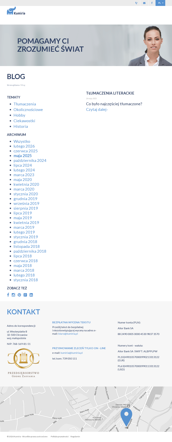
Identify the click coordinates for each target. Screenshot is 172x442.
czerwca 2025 (26, 150)
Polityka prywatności (60, 436)
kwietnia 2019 (26, 222)
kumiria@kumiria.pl (71, 352)
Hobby (19, 115)
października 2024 (30, 160)
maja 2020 (23, 179)
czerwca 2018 (26, 260)
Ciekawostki (24, 120)
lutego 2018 (24, 275)
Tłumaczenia (25, 103)
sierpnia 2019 (26, 208)
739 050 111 (70, 358)
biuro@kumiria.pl (68, 333)
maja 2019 (23, 217)
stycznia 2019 (26, 236)
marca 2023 (24, 174)
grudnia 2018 (25, 241)
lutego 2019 (24, 232)
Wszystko (22, 141)
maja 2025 (23, 155)
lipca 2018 (23, 255)
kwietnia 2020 (26, 184)
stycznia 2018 (26, 279)
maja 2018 (23, 265)
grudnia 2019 (25, 198)
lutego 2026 (24, 146)
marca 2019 (24, 227)
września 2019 (26, 203)
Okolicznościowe (28, 109)
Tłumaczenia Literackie (110, 93)
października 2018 (30, 251)
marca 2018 (24, 270)
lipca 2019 (23, 212)
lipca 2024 (23, 165)
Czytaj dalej (96, 109)
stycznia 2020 (26, 193)
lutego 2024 (24, 169)
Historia (21, 126)
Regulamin (75, 436)
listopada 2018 (27, 246)
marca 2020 (24, 189)
